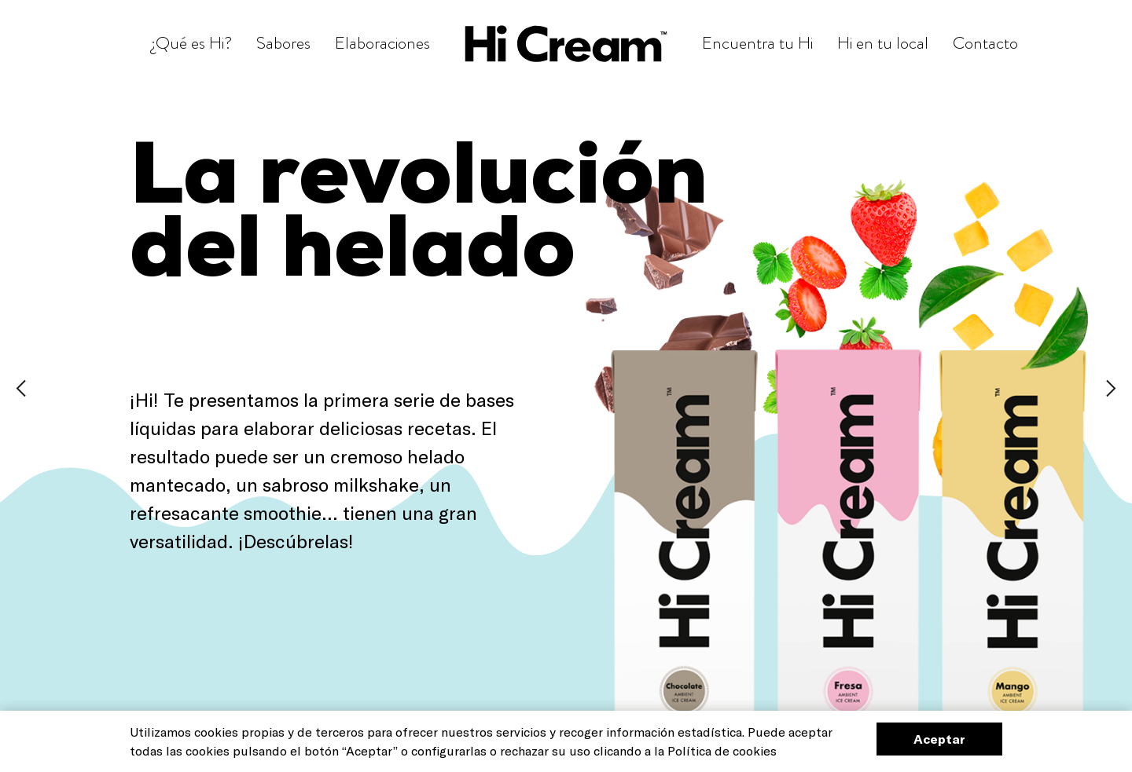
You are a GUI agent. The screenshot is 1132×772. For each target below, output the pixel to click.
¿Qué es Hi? (191, 43)
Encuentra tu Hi (757, 43)
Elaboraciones (382, 43)
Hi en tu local (882, 43)
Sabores (283, 43)
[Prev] (21, 386)
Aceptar (939, 738)
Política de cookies (722, 750)
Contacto (985, 43)
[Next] (1111, 386)
